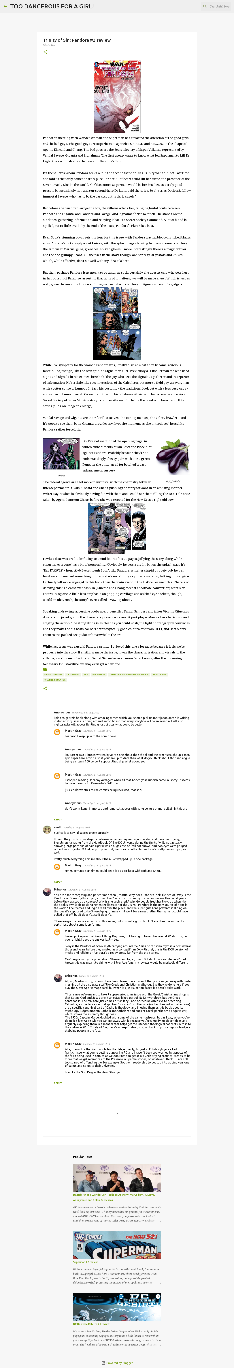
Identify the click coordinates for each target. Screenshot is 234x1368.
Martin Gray (73, 730)
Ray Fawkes (99, 674)
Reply (58, 819)
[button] (45, 52)
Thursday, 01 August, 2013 (97, 731)
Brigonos (60, 889)
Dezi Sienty (73, 674)
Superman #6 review (85, 1262)
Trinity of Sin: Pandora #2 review (128, 674)
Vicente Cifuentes (55, 680)
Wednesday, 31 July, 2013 (85, 712)
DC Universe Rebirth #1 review (91, 1324)
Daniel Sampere (53, 674)
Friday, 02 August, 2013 (91, 976)
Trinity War (159, 674)
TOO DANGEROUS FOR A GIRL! (52, 6)
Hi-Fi (86, 674)
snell (57, 827)
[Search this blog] (212, 6)
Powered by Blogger (117, 1363)
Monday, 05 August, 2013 (96, 1044)
